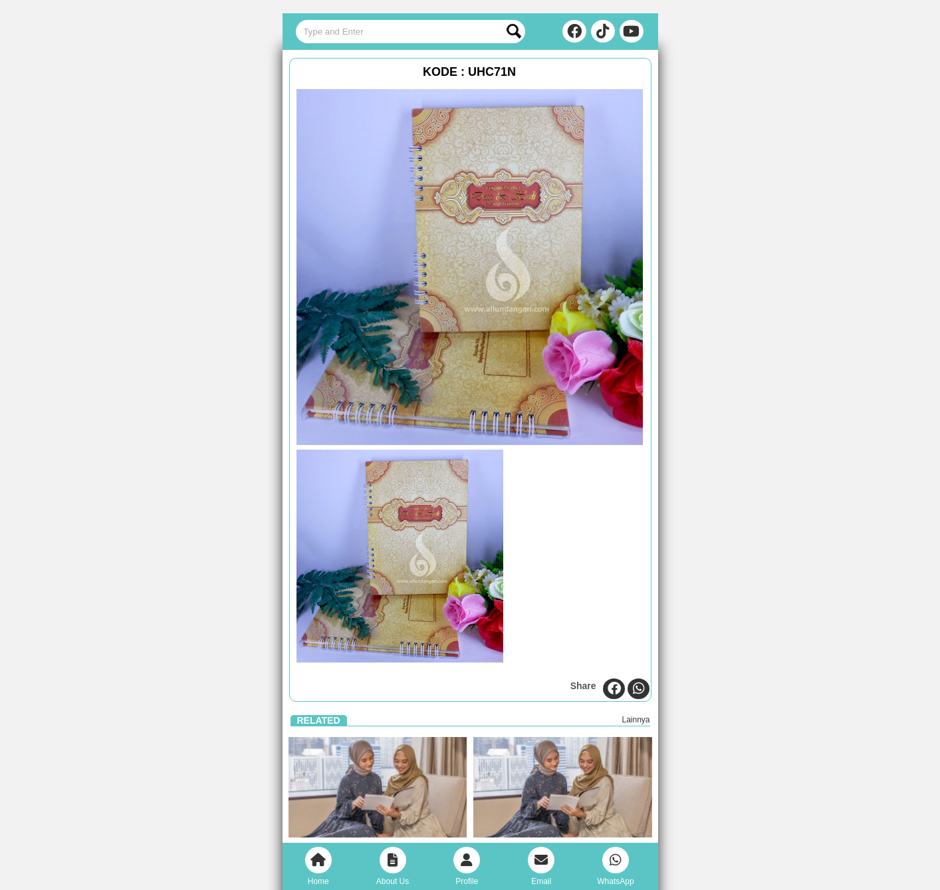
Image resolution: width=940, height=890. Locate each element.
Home (318, 866)
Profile (466, 866)
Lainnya (635, 719)
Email (541, 866)
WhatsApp (615, 866)
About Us (392, 866)
